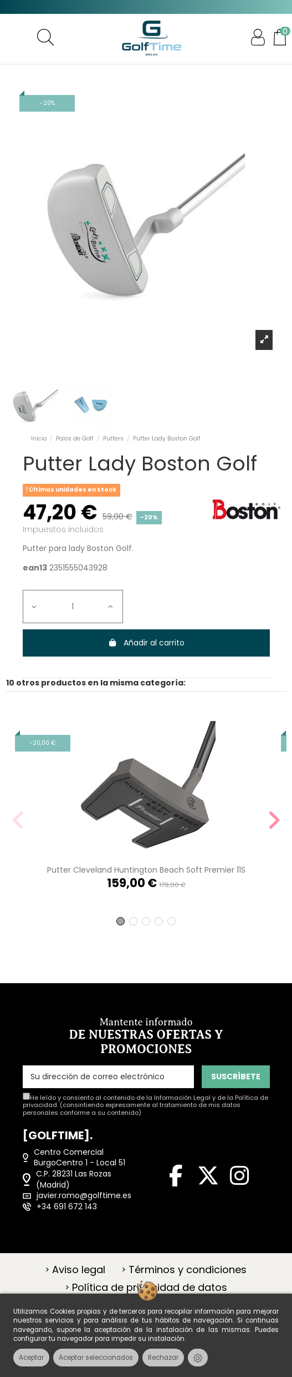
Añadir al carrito (146, 642)
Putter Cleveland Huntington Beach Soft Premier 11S (146, 869)
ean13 (35, 568)
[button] (120, 921)
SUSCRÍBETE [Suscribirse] (235, 1076)
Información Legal (182, 1097)
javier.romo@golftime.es (84, 1195)
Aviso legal (78, 1269)
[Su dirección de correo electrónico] (108, 1076)
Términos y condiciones (188, 1269)
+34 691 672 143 (67, 1206)
